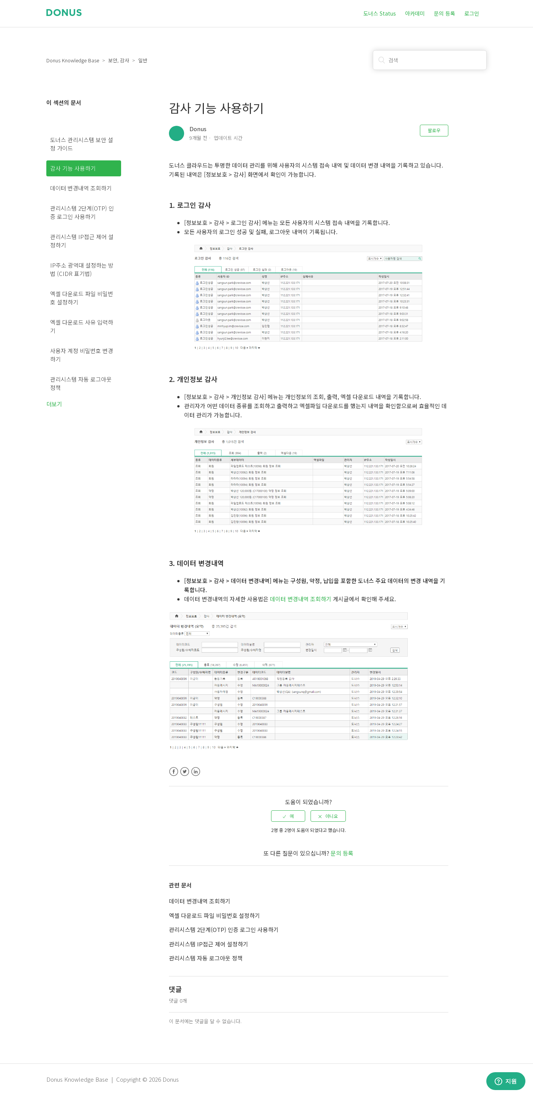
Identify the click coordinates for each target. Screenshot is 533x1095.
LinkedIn (195, 771)
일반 (142, 60)
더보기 (54, 404)
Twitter (184, 771)
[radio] (288, 816)
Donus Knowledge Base (72, 60)
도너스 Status (379, 13)
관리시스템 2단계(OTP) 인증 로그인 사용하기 (82, 212)
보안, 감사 (118, 60)
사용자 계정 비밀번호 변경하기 (81, 355)
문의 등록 (444, 13)
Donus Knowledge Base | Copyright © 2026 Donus (112, 1079)
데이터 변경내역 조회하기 (81, 188)
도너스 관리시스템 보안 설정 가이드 (81, 144)
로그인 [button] (471, 13)
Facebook (173, 771)
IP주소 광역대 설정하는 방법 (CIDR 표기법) (82, 269)
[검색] (430, 60)
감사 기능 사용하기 (73, 168)
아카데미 (415, 13)
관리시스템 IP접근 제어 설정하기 (82, 241)
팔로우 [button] (434, 130)
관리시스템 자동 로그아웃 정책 (81, 383)
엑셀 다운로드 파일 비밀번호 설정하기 (81, 298)
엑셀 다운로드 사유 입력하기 (81, 326)
